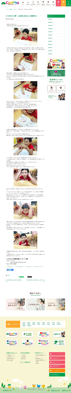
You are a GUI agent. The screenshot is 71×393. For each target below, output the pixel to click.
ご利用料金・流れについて (11, 352)
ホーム (23, 3)
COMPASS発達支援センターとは (41, 356)
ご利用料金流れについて (33, 3)
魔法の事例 (23, 358)
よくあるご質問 (53, 3)
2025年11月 (50, 25)
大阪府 (33, 322)
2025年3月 (50, 50)
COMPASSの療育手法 (43, 3)
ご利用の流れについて (11, 356)
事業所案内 (28, 3)
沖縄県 (23, 325)
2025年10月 (50, 28)
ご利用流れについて (51, 89)
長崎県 (33, 324)
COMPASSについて (38, 3)
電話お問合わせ (68, 3)
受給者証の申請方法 (10, 358)
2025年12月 (50, 22)
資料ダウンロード (58, 3)
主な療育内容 (23, 356)
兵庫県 (58, 322)
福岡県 (28, 322)
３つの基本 (23, 355)
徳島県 (43, 324)
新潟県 (48, 324)
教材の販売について (39, 358)
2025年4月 (50, 47)
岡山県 (38, 322)
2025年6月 (50, 41)
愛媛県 (28, 324)
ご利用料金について (10, 355)
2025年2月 (50, 53)
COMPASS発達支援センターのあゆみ (41, 361)
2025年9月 (50, 31)
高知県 (43, 322)
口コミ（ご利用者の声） (25, 362)
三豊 (8, 275)
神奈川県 (29, 325)
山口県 (53, 322)
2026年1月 (50, 19)
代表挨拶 (37, 363)
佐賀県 (53, 324)
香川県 (23, 322)
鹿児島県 (59, 324)
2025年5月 (50, 44)
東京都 (38, 324)
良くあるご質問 (10, 360)
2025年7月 (50, 38)
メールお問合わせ (63, 3)
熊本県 (23, 324)
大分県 (48, 322)
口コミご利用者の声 (48, 3)
